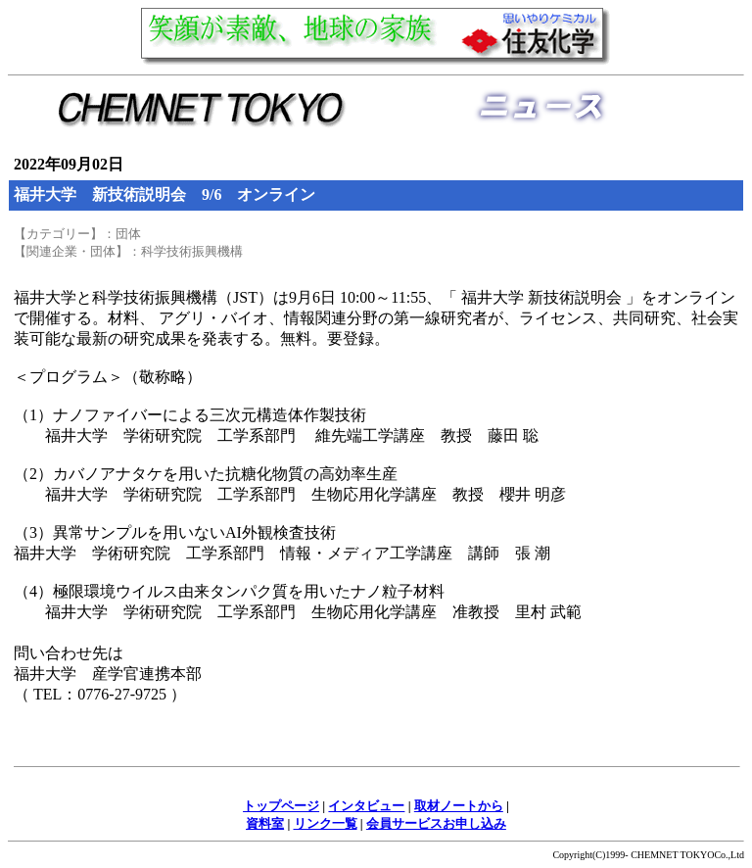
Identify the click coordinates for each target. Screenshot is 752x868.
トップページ (281, 805)
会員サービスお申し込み (436, 823)
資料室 (265, 823)
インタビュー (366, 805)
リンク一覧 (325, 823)
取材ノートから (458, 805)
